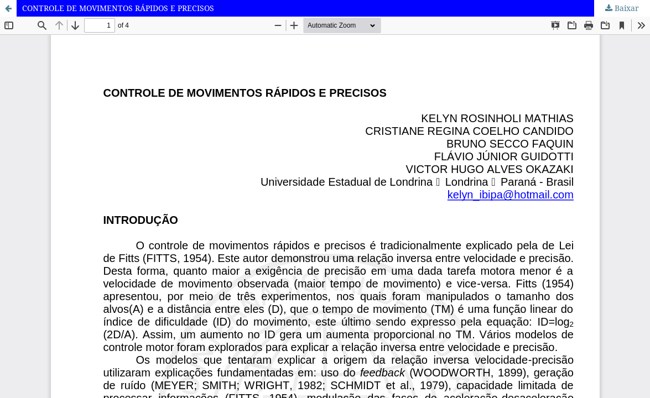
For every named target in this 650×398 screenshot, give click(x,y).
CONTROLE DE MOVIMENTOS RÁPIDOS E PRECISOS (118, 8)
